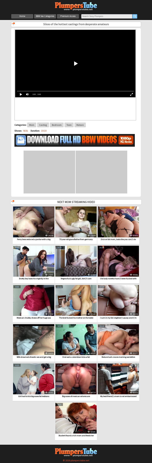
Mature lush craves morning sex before (118, 341)
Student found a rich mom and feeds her (76, 420)
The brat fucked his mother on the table (76, 302)
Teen (69, 124)
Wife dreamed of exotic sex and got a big (34, 341)
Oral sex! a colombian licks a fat (76, 341)
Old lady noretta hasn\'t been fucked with (118, 263)
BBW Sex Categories (45, 16)
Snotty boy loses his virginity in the (34, 263)
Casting (43, 124)
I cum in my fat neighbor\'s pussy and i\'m (118, 302)
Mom (31, 124)
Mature (80, 124)
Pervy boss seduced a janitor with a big (34, 223)
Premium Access (67, 16)
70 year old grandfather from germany (76, 223)
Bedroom (57, 124)
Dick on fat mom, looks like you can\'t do (118, 223)
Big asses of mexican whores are (76, 380)
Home (22, 16)
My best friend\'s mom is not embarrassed (118, 380)
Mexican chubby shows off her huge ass (34, 302)
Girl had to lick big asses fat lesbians (34, 380)
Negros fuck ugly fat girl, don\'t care (76, 263)
